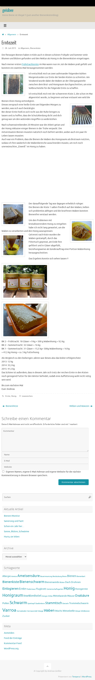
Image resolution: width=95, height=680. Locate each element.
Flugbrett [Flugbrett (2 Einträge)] (41, 589)
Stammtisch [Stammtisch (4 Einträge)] (53, 603)
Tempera (76, 676)
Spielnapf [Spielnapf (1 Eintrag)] (31, 603)
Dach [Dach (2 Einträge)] (68, 582)
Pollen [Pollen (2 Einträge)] (5, 603)
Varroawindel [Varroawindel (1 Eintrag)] (32, 611)
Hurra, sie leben (11, 536)
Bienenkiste (35, 48)
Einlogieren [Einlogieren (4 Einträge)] (10, 589)
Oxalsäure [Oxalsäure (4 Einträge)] (82, 596)
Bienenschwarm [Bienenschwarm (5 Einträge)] (31, 582)
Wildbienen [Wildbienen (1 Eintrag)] (85, 611)
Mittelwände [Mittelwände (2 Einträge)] (60, 595)
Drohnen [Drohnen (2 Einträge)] (76, 582)
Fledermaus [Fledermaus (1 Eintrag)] (30, 589)
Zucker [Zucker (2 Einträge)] (6, 616)
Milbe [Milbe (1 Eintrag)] (50, 596)
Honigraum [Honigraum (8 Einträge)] (12, 595)
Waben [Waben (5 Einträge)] (49, 610)
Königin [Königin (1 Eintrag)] (45, 596)
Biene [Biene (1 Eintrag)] (64, 576)
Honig (13, 396)
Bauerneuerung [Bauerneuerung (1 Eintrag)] (46, 576)
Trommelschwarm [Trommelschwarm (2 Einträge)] (79, 603)
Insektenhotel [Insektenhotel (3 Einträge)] (32, 595)
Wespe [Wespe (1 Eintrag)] (77, 611)
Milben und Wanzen (81, 406)
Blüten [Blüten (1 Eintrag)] (62, 582)
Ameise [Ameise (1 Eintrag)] (14, 576)
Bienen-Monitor (12, 516)
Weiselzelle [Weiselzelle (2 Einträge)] (69, 610)
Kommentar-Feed (13, 643)
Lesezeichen (27, 396)
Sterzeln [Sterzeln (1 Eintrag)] (65, 603)
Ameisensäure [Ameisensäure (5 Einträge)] (28, 576)
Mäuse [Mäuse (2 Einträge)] (70, 595)
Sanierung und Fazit (14, 521)
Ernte (7, 396)
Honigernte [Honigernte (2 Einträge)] (81, 589)
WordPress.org (11, 648)
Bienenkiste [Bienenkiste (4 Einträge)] (10, 582)
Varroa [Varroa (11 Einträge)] (9, 610)
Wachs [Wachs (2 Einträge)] (58, 610)
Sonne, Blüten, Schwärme (16, 531)
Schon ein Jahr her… (14, 526)
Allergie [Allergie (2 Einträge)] (6, 576)
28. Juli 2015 (10, 48)
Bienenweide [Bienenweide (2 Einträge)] (52, 582)
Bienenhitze (10, 406)
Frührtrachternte (30, 64)
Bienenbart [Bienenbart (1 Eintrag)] (81, 576)
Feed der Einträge (13, 638)
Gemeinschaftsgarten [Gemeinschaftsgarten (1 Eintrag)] (55, 589)
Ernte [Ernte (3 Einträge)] (22, 589)
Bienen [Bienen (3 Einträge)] (71, 576)
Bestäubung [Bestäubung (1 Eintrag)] (57, 576)
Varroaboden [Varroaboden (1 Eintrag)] (22, 611)
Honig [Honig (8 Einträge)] (69, 588)
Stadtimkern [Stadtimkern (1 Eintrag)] (40, 603)
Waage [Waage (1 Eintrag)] (40, 611)
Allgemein (11, 34)
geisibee (7, 10)
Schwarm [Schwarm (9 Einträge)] (18, 602)
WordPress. (87, 676)
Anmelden (9, 633)
